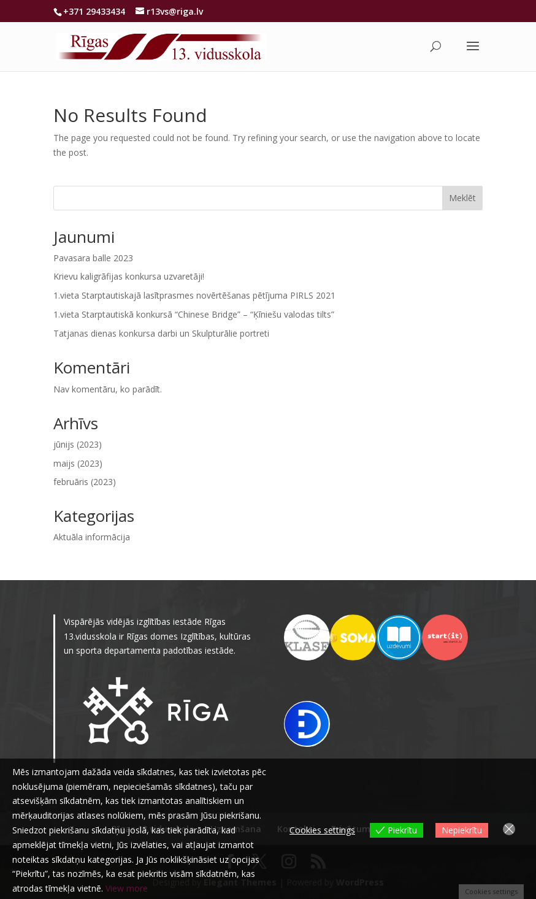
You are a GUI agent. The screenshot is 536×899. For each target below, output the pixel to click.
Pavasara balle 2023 (93, 258)
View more (126, 888)
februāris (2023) (84, 482)
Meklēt (462, 198)
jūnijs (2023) (77, 444)
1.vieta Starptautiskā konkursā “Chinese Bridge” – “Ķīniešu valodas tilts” (193, 314)
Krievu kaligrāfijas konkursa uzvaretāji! (128, 276)
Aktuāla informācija (91, 537)
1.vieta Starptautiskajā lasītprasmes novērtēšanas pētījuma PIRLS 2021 (194, 295)
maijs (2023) (77, 463)
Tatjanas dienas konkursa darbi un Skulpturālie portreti (161, 333)
